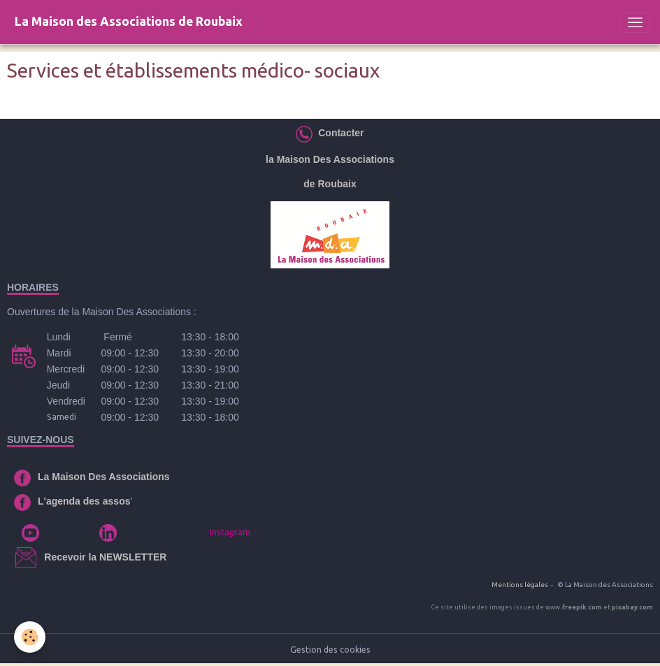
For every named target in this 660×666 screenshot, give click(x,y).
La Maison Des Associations (104, 476)
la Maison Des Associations (330, 159)
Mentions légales (520, 584)
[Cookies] (29, 637)
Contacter (338, 132)
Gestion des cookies (330, 649)
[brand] (129, 22)
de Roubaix (329, 183)
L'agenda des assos (84, 501)
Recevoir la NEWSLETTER (105, 557)
